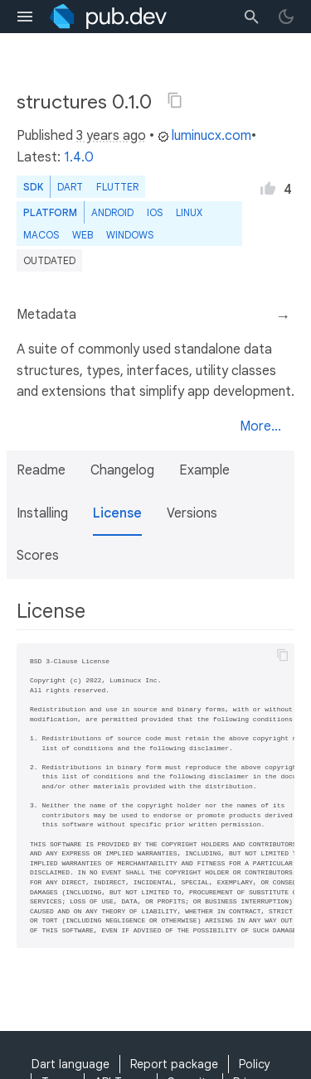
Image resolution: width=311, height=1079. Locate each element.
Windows (129, 235)
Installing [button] (42, 513)
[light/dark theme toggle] (286, 16)
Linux (189, 212)
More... (260, 426)
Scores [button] (38, 555)
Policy (254, 1064)
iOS (155, 212)
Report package (174, 1064)
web (82, 235)
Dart (70, 187)
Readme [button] (41, 470)
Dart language (70, 1064)
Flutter (117, 187)
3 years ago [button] (111, 136)
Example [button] (204, 470)
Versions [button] (192, 513)
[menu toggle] (25, 16)
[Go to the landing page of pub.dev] (108, 16)
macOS (41, 235)
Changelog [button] (122, 470)
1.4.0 (79, 157)
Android (112, 212)
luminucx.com (204, 136)
